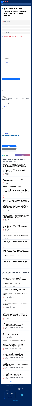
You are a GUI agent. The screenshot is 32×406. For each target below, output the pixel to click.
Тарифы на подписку (21, 385)
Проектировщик (7, 21)
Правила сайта (20, 388)
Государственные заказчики (10, 386)
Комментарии (6, 32)
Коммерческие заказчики (9, 385)
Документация (9, 148)
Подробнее (9, 146)
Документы (6, 29)
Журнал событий (9, 151)
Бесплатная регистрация (27, 1)
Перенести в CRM (22, 155)
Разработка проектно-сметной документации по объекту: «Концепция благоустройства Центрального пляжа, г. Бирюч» (15, 242)
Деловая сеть (8, 390)
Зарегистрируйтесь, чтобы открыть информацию (11, 79)
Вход (21, 1)
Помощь (19, 389)
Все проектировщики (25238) (8, 381)
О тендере (5, 24)
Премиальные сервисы (9, 389)
